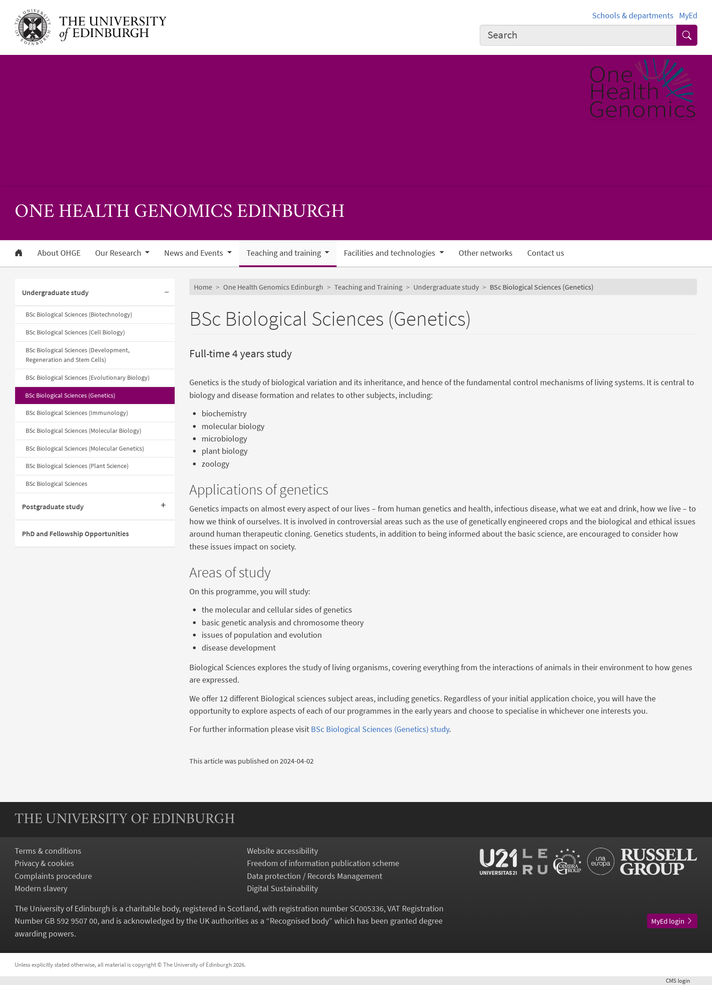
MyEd (688, 15)
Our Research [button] (119, 253)
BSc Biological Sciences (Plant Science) (77, 466)
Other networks (486, 253)
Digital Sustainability (282, 888)
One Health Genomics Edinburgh (273, 286)
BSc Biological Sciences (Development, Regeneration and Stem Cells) (77, 355)
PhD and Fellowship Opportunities (75, 533)
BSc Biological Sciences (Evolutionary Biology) (88, 377)
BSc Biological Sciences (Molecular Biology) (83, 430)
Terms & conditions (48, 850)
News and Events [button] (194, 253)
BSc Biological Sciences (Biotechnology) (79, 314)
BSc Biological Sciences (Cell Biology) (75, 332)
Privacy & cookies (44, 863)
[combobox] (578, 35)
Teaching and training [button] (284, 253)
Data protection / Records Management (314, 876)
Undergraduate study (55, 292)
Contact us (545, 253)
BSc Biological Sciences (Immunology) (77, 413)
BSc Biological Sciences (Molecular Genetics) (85, 448)
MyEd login (672, 921)
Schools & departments (633, 15)
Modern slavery (41, 888)
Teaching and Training (368, 286)
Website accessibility (282, 850)
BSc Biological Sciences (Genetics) (70, 395)
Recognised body (299, 920)
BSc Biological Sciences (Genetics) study (380, 729)
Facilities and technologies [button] (390, 253)
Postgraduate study (53, 506)
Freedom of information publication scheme (323, 863)
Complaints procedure (53, 876)
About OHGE (58, 253)
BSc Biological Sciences (56, 483)
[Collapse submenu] (166, 292)
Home (203, 286)
